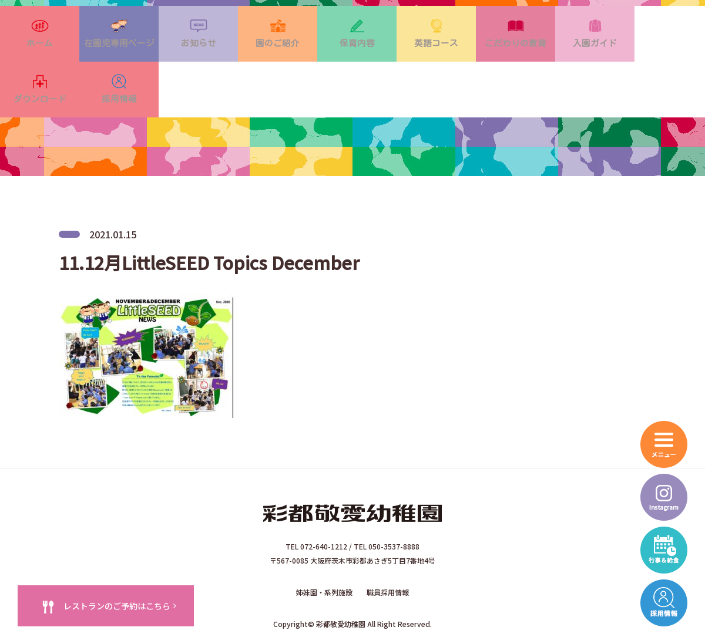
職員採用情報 (388, 552)
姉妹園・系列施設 (324, 552)
